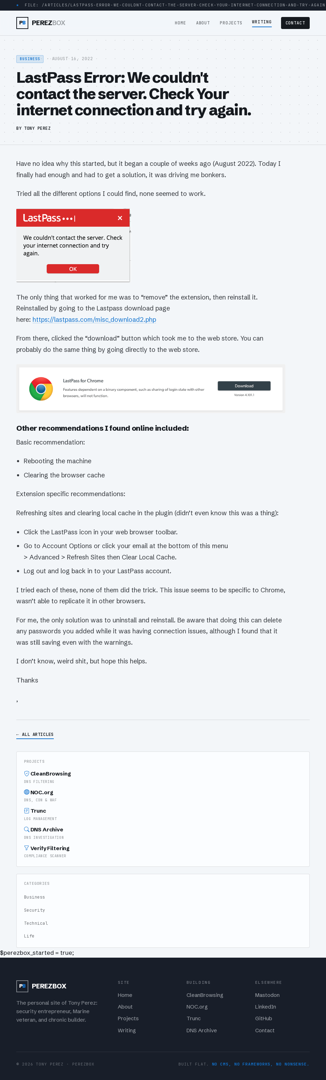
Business (34, 897)
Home (180, 23)
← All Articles (34, 734)
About (203, 23)
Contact (295, 23)
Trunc (163, 814)
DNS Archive (163, 833)
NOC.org (163, 796)
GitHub (263, 1018)
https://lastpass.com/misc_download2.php (94, 319)
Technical (36, 923)
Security (34, 910)
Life (29, 936)
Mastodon (267, 995)
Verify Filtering (163, 852)
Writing (262, 22)
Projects (231, 23)
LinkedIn (265, 1007)
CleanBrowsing (163, 777)
